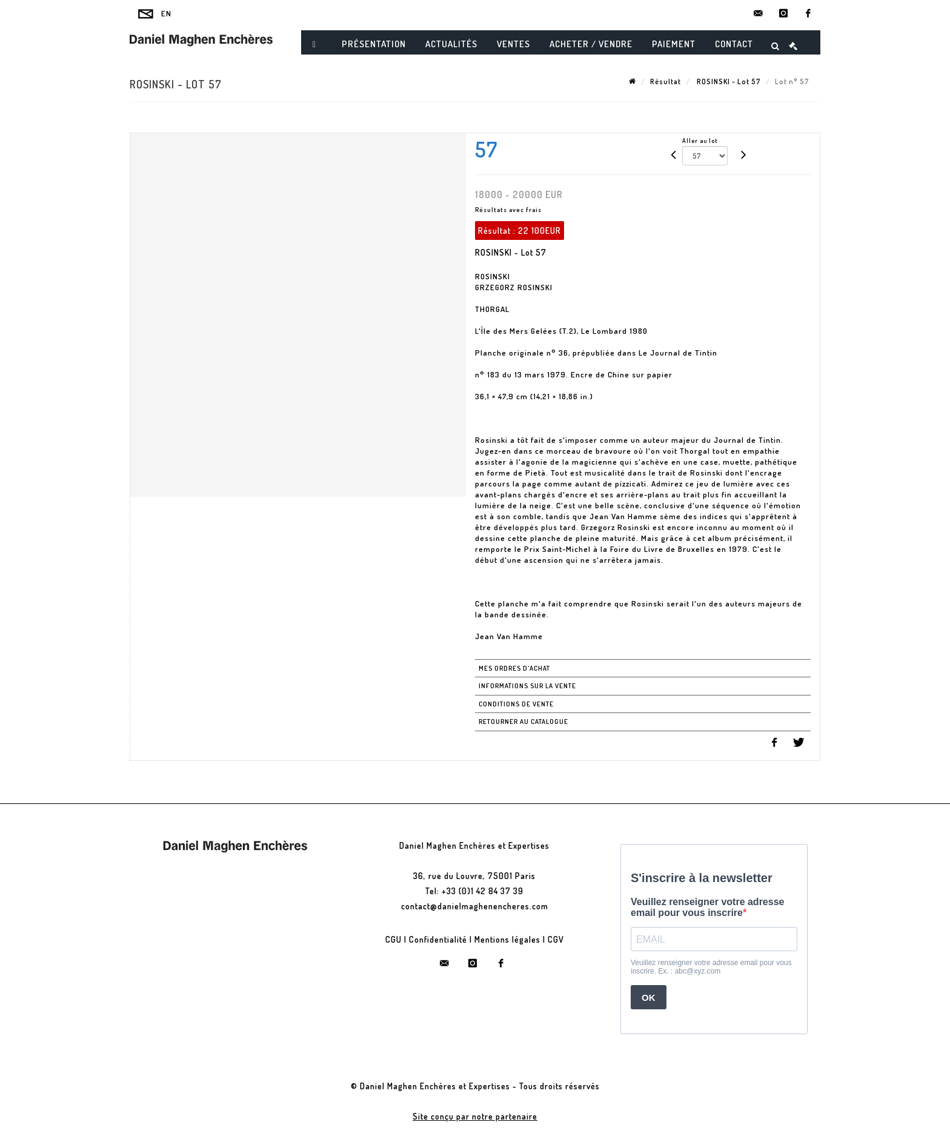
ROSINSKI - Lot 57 (728, 81)
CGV (556, 939)
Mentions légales (507, 939)
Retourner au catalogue (523, 721)
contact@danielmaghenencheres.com (474, 906)
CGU (393, 939)
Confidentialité (438, 939)
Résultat (665, 81)
